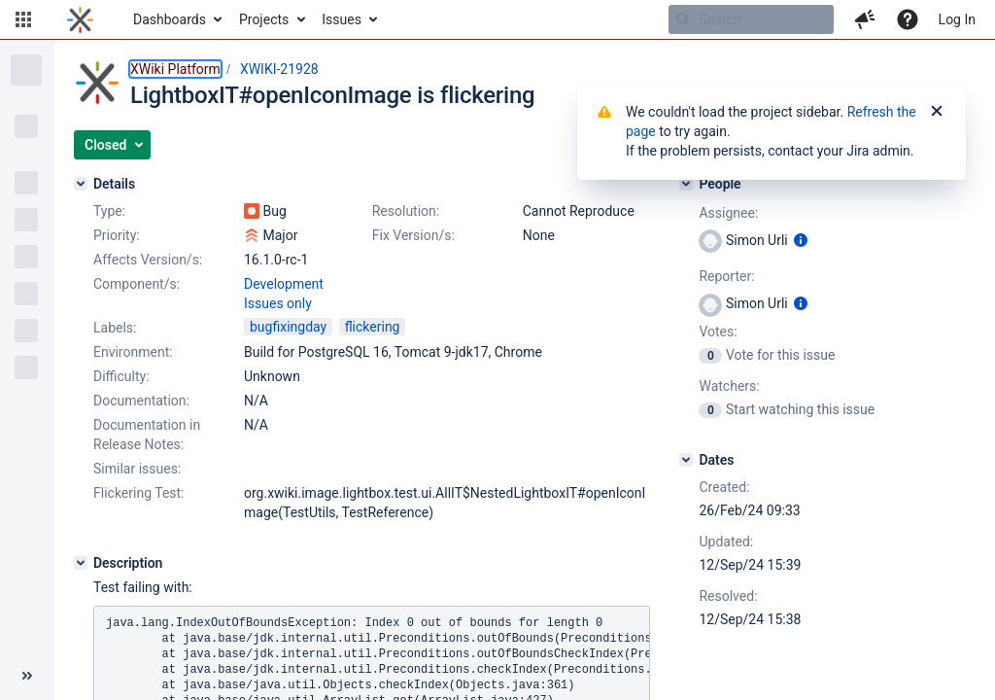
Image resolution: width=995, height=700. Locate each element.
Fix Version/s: (413, 235)
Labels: (114, 327)
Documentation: (141, 400)
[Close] (936, 112)
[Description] (80, 563)
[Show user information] (800, 240)
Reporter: (726, 276)
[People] (686, 184)
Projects (264, 19)
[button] (23, 19)
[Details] (80, 184)
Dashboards (169, 19)
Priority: (116, 235)
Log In (957, 19)
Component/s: (136, 284)
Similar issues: (137, 468)
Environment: (133, 352)
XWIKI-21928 (279, 69)
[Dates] (686, 460)
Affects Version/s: (147, 259)
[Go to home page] (80, 19)
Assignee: (728, 213)
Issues (341, 19)
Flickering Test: (139, 493)
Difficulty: (121, 376)
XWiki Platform (175, 69)
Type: (109, 211)
